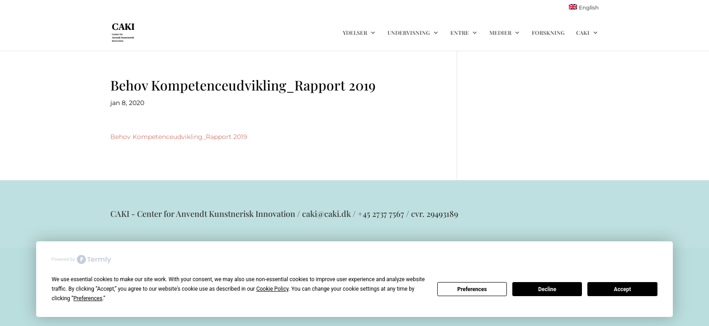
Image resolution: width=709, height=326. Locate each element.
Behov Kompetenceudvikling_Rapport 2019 (178, 137)
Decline (547, 289)
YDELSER (355, 32)
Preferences (472, 289)
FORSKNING (548, 32)
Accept (622, 289)
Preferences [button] (87, 298)
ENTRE (459, 32)
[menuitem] (584, 9)
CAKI (583, 32)
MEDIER (500, 32)
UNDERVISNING (409, 32)
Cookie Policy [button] (272, 289)
